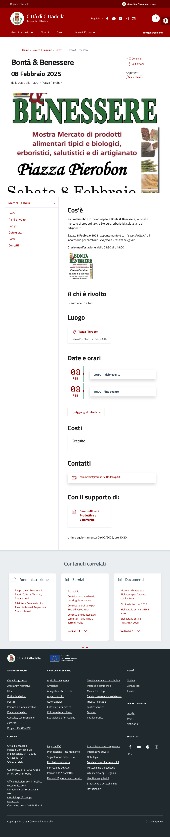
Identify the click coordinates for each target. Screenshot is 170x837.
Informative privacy (98, 752)
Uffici (10, 691)
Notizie (131, 680)
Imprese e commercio (99, 686)
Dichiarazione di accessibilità (103, 762)
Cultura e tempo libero (59, 712)
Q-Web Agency (154, 821)
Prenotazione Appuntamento (63, 752)
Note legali (93, 757)
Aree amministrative (19, 686)
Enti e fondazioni (16, 696)
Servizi (61, 32)
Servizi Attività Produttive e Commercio (89, 515)
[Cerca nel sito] (156, 18)
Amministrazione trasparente (103, 746)
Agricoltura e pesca (58, 680)
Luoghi (130, 713)
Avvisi (130, 691)
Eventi (130, 718)
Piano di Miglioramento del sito (64, 778)
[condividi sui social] (134, 58)
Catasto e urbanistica (59, 707)
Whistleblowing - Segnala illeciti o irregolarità (101, 775)
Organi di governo (17, 680)
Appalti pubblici (55, 696)
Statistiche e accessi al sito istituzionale (102, 786)
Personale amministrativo (21, 707)
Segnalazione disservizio (61, 757)
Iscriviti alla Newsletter (60, 773)
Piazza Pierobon (88, 331)
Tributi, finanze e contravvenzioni (96, 704)
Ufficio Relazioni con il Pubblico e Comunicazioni (24, 783)
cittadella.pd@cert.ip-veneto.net (19, 799)
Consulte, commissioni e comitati (21, 720)
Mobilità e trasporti (98, 691)
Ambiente (52, 686)
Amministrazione (22, 32)
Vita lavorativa (95, 717)
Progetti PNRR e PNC (19, 728)
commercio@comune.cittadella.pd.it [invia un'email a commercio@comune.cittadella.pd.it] (100, 477)
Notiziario (132, 724)
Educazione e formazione (61, 717)
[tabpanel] (32, 609)
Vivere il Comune (84, 32)
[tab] (83, 647)
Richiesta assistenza (58, 762)
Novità (45, 32)
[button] (165, 21)
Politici (11, 702)
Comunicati (133, 686)
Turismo (91, 712)
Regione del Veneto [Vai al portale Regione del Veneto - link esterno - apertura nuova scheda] (19, 4)
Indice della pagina (32, 203)
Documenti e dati (17, 712)
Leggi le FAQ (54, 746)
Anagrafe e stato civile (59, 691)
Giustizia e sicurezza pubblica (103, 680)
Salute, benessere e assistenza (104, 696)
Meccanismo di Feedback (101, 768)
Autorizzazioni (55, 702)
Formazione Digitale (58, 768)
